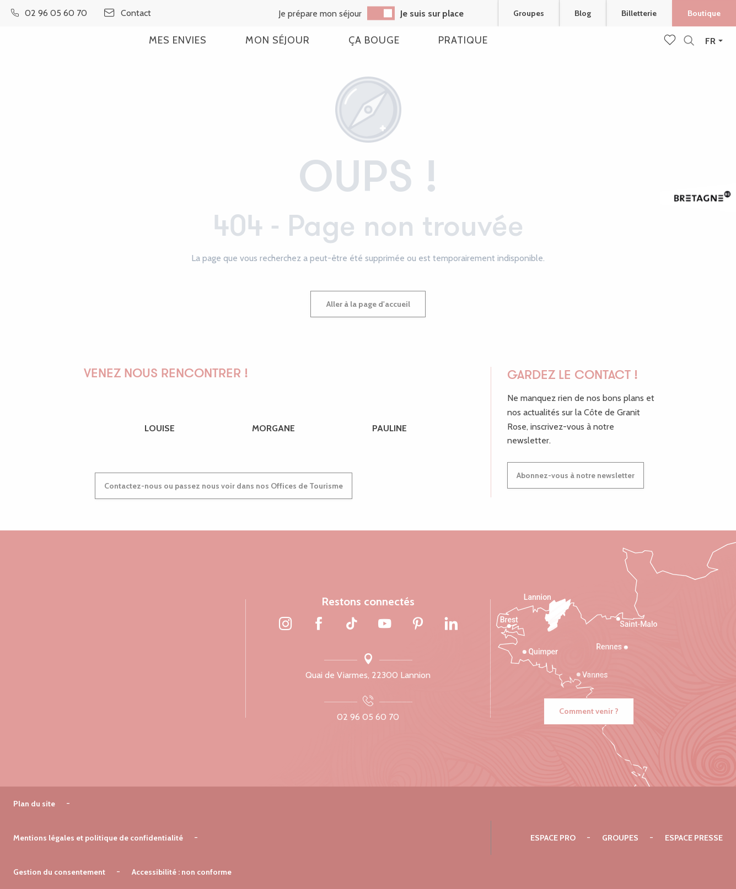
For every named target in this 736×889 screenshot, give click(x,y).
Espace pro (553, 838)
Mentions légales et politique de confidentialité (98, 838)
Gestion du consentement (59, 872)
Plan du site (34, 804)
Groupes (620, 838)
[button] (689, 41)
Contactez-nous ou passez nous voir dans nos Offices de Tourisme (223, 486)
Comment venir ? (589, 711)
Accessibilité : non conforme (182, 872)
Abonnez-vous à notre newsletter (576, 475)
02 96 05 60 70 (368, 717)
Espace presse (694, 838)
